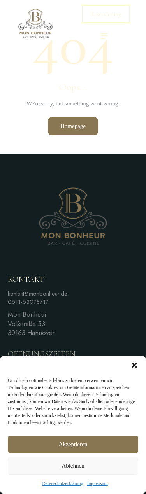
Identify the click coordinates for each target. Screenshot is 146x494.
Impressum (97, 483)
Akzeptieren (73, 444)
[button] (134, 365)
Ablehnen (73, 465)
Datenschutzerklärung (62, 483)
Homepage (73, 126)
